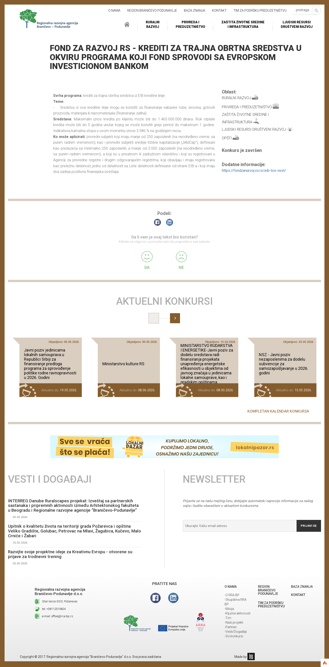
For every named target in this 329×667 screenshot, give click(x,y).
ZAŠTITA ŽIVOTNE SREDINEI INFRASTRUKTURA (243, 24)
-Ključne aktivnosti (237, 619)
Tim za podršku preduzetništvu (260, 10)
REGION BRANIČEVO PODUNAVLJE (152, 10)
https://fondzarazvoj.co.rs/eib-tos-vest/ (254, 170)
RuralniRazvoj (152, 24)
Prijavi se (308, 524)
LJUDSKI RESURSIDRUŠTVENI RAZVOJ (297, 24)
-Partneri (231, 633)
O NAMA (114, 10)
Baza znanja (194, 10)
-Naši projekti (234, 628)
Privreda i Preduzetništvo (190, 24)
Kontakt (219, 10)
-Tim (228, 623)
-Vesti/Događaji (236, 637)
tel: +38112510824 (54, 614)
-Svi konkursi (234, 642)
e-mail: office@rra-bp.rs (57, 622)
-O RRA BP (232, 601)
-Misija (229, 614)
